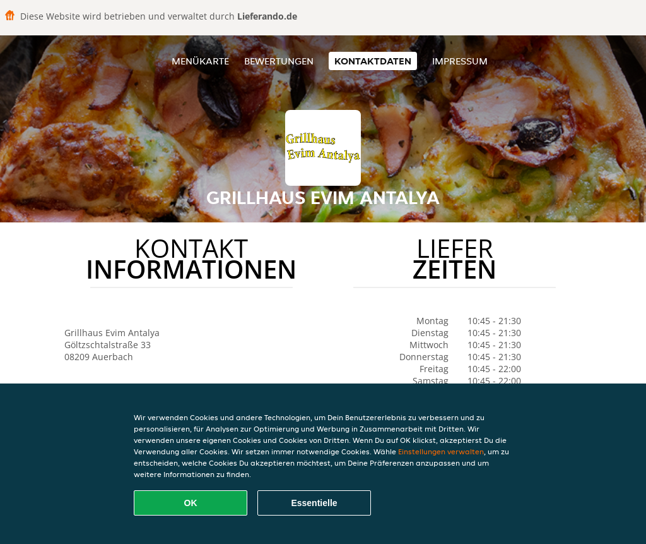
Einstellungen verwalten (441, 451)
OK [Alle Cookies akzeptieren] (190, 503)
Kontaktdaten (372, 61)
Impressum (460, 61)
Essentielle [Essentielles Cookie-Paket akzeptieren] (314, 503)
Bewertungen (279, 61)
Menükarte (200, 61)
